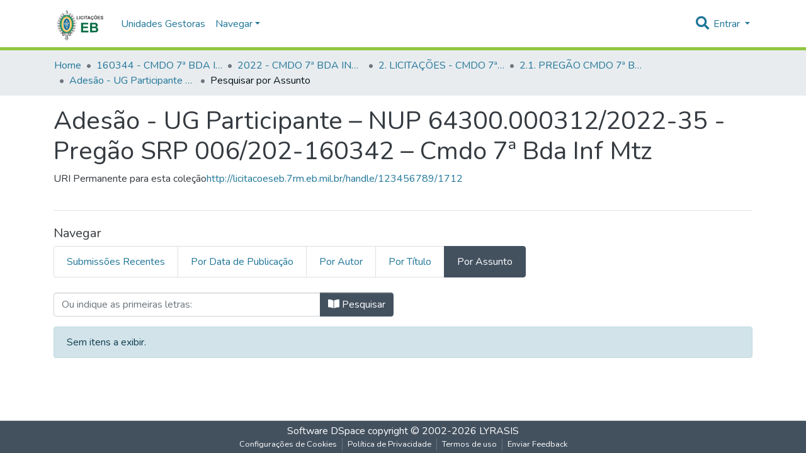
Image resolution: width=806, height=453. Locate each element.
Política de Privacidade (389, 444)
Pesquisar (356, 304)
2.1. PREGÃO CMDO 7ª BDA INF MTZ (582, 65)
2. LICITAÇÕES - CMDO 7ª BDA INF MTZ (441, 65)
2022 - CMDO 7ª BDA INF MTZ (300, 65)
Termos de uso (469, 444)
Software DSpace (326, 431)
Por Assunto (485, 262)
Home (67, 65)
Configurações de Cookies (288, 444)
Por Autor (341, 262)
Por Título (410, 262)
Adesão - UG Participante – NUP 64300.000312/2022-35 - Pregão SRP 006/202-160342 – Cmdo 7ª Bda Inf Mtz (132, 80)
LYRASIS (499, 431)
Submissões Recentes (116, 262)
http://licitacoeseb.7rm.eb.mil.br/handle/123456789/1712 (335, 179)
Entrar (727, 24)
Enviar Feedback (537, 444)
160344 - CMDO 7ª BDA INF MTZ (159, 65)
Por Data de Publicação (242, 262)
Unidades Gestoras (163, 24)
